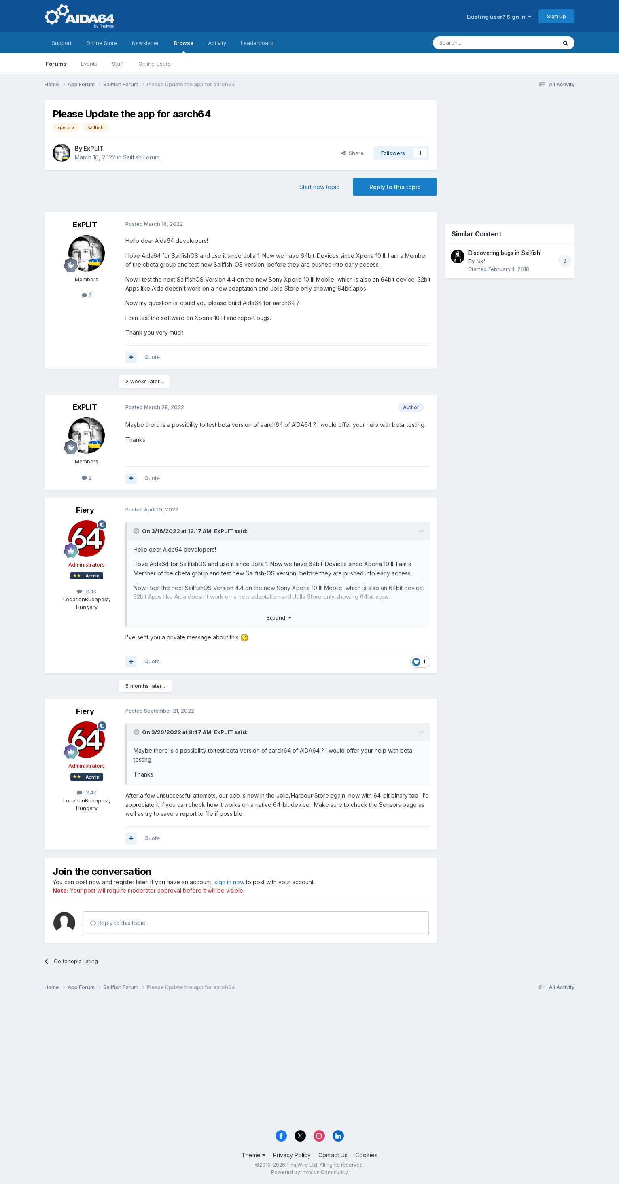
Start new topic (319, 186)
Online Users (154, 63)
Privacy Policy (292, 1155)
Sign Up (556, 16)
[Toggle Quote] (137, 531)
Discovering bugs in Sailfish (504, 253)
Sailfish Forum (141, 157)
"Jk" (481, 261)
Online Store (101, 43)
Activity (217, 43)
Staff (118, 63)
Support (62, 43)
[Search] (474, 42)
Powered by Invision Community (309, 1172)
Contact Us (333, 1155)
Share (352, 153)
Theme (253, 1155)
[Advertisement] (509, 154)
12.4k (86, 591)
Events (89, 63)
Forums (56, 63)
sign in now (229, 881)
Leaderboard (257, 43)
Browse (183, 46)
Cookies (366, 1155)
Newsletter (145, 43)
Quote (152, 357)
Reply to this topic (394, 186)
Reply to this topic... (119, 922)
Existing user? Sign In (498, 16)
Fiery (85, 510)
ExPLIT (93, 148)
